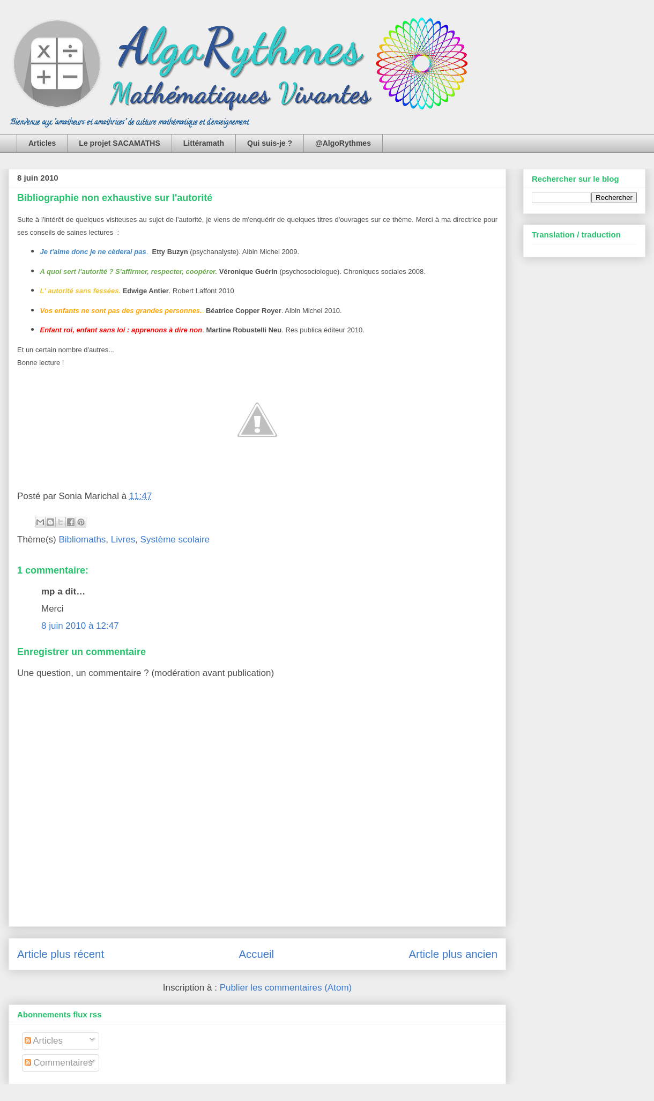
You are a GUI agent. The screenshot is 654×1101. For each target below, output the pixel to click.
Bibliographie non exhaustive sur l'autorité (114, 197)
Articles (42, 143)
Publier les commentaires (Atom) (286, 988)
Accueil (256, 954)
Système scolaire (175, 539)
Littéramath (203, 143)
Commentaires (59, 1063)
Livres (123, 539)
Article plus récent (60, 954)
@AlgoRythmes (343, 143)
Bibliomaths (82, 539)
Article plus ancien (453, 954)
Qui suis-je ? (269, 143)
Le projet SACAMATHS (119, 143)
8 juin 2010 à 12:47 (80, 626)
